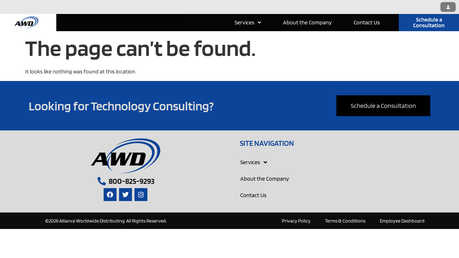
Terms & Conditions (345, 221)
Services (248, 22)
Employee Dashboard (402, 221)
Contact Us (367, 22)
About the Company (307, 22)
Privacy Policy (296, 221)
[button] (248, 22)
